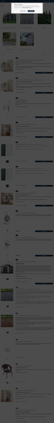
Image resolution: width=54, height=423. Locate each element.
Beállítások (23, 11)
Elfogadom (31, 11)
